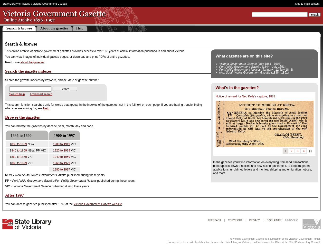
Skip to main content (307, 3)
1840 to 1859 (18, 150)
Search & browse (19, 28)
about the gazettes (32, 62)
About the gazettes (54, 28)
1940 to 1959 (61, 157)
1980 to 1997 (61, 169)
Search (315, 14)
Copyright (235, 220)
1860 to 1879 (18, 157)
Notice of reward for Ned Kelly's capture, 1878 (245, 96)
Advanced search (41, 94)
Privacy (254, 220)
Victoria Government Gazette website (98, 204)
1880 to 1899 (18, 163)
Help (80, 28)
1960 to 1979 (61, 163)
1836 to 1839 (18, 144)
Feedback (214, 220)
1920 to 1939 (61, 150)
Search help (17, 94)
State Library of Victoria (16, 3)
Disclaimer (274, 220)
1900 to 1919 (61, 144)
